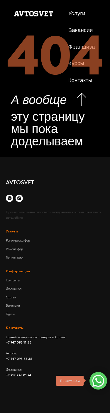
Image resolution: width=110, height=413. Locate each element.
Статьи (11, 297)
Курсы (10, 314)
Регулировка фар (18, 240)
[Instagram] (19, 198)
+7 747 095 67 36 (19, 359)
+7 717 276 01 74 (18, 375)
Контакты (13, 280)
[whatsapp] (9, 198)
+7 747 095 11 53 (18, 342)
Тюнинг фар (14, 257)
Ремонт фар (14, 249)
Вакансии (13, 305)
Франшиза (13, 289)
